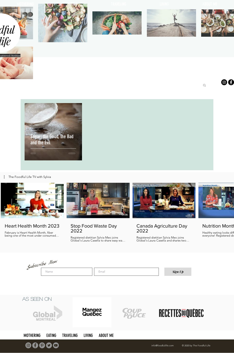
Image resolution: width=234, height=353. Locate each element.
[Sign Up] (177, 272)
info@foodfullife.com (162, 345)
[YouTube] (56, 345)
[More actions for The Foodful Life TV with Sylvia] (27, 177)
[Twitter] (49, 345)
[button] (204, 85)
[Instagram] (224, 82)
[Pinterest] (42, 345)
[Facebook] (231, 82)
